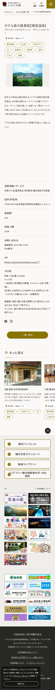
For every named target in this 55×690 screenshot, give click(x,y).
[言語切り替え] (41, 4)
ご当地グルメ (37, 44)
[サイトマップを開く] (50, 4)
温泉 (40, 49)
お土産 (23, 44)
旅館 (20, 55)
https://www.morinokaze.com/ (22, 262)
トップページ (8, 12)
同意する (20, 683)
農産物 (17, 49)
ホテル (9, 55)
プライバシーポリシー (21, 676)
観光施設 (10, 44)
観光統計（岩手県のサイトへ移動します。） (27, 657)
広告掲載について (44, 488)
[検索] (34, 4)
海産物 (29, 49)
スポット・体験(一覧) (22, 12)
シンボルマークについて (35, 662)
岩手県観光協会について (27, 652)
